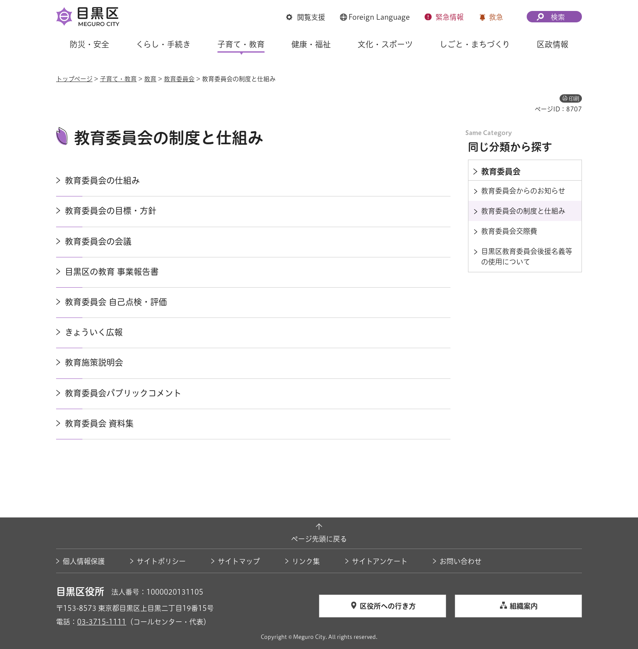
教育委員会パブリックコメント (123, 393)
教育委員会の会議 (98, 241)
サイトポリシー (161, 561)
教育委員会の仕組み (102, 180)
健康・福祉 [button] (311, 44)
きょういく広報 (94, 332)
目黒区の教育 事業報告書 (112, 271)
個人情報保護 (84, 561)
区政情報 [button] (552, 44)
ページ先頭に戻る (319, 538)
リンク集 (306, 561)
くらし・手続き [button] (163, 44)
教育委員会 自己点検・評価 (116, 302)
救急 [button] (496, 17)
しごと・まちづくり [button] (475, 44)
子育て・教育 (118, 79)
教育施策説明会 (94, 362)
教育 (150, 79)
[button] (305, 17)
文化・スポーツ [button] (385, 44)
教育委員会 (179, 79)
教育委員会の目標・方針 (110, 211)
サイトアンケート (380, 561)
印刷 (574, 98)
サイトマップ (239, 561)
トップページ (74, 79)
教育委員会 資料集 (99, 423)
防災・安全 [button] (89, 44)
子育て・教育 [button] (241, 44)
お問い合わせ (461, 561)
